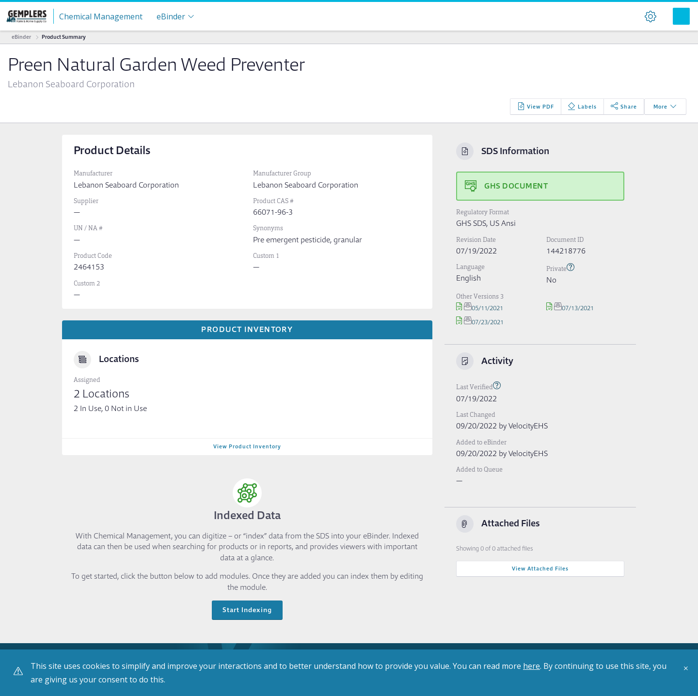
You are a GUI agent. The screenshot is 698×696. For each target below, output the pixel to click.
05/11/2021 (479, 308)
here (531, 666)
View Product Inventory (247, 446)
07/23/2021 (480, 322)
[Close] (688, 672)
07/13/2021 (570, 308)
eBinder (21, 36)
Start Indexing (247, 609)
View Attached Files (540, 568)
